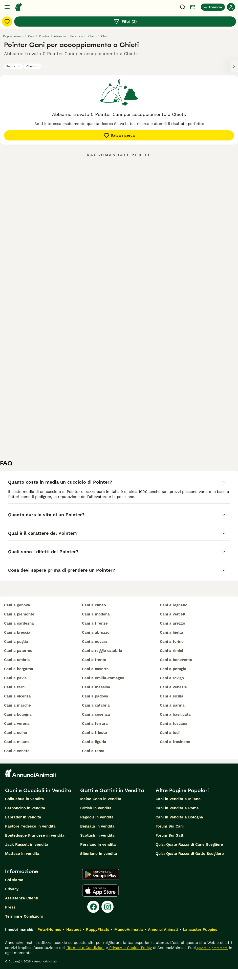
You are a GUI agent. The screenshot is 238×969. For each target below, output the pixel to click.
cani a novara (94, 641)
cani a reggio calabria (102, 650)
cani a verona (17, 723)
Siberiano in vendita (98, 853)
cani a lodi (170, 732)
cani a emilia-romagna (103, 678)
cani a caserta (95, 669)
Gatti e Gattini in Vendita (112, 790)
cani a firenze (95, 623)
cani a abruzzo (96, 632)
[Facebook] (93, 907)
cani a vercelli (173, 614)
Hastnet (73, 929)
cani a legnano (173, 605)
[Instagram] (107, 907)
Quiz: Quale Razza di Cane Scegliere (189, 844)
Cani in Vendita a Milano (178, 799)
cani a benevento (176, 659)
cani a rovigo (172, 678)
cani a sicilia (171, 696)
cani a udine (15, 732)
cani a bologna (18, 714)
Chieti (32, 66)
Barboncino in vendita (25, 808)
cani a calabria (96, 705)
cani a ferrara (95, 723)
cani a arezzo (172, 623)
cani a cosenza (96, 714)
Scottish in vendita (97, 835)
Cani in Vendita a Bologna (179, 817)
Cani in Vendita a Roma (177, 808)
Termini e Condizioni (24, 916)
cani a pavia (15, 678)
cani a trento (94, 659)
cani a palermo (18, 650)
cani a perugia (173, 669)
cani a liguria (94, 741)
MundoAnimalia (128, 929)
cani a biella (171, 632)
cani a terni (15, 687)
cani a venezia (173, 687)
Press (10, 907)
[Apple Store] (100, 890)
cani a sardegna (19, 623)
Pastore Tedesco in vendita (30, 826)
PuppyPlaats (97, 929)
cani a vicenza (17, 696)
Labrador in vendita (23, 817)
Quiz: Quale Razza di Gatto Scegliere (190, 853)
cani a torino (172, 641)
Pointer (13, 66)
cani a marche (17, 705)
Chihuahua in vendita (24, 799)
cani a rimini (171, 650)
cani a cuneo (94, 605)
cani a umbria (17, 659)
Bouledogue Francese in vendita (34, 835)
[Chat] (193, 7)
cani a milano (17, 741)
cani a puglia (16, 641)
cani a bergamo (18, 669)
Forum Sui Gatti (170, 835)
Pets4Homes (49, 929)
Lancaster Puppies (200, 929)
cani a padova (95, 696)
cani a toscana (173, 723)
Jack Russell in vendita (26, 844)
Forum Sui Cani (170, 826)
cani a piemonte (19, 614)
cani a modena (96, 614)
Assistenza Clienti (21, 898)
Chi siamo (14, 880)
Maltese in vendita (22, 853)
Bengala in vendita (97, 826)
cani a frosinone (175, 741)
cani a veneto (17, 751)
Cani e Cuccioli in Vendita (38, 790)
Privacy (11, 889)
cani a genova (17, 605)
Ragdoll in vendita (97, 817)
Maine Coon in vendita (100, 799)
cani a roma (93, 751)
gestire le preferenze (212, 948)
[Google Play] (100, 874)
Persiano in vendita (98, 844)
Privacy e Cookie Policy (130, 947)
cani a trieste (94, 732)
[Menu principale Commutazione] (7, 7)
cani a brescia (17, 632)
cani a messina (96, 687)
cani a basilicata (175, 714)
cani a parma (172, 705)
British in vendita (96, 808)
